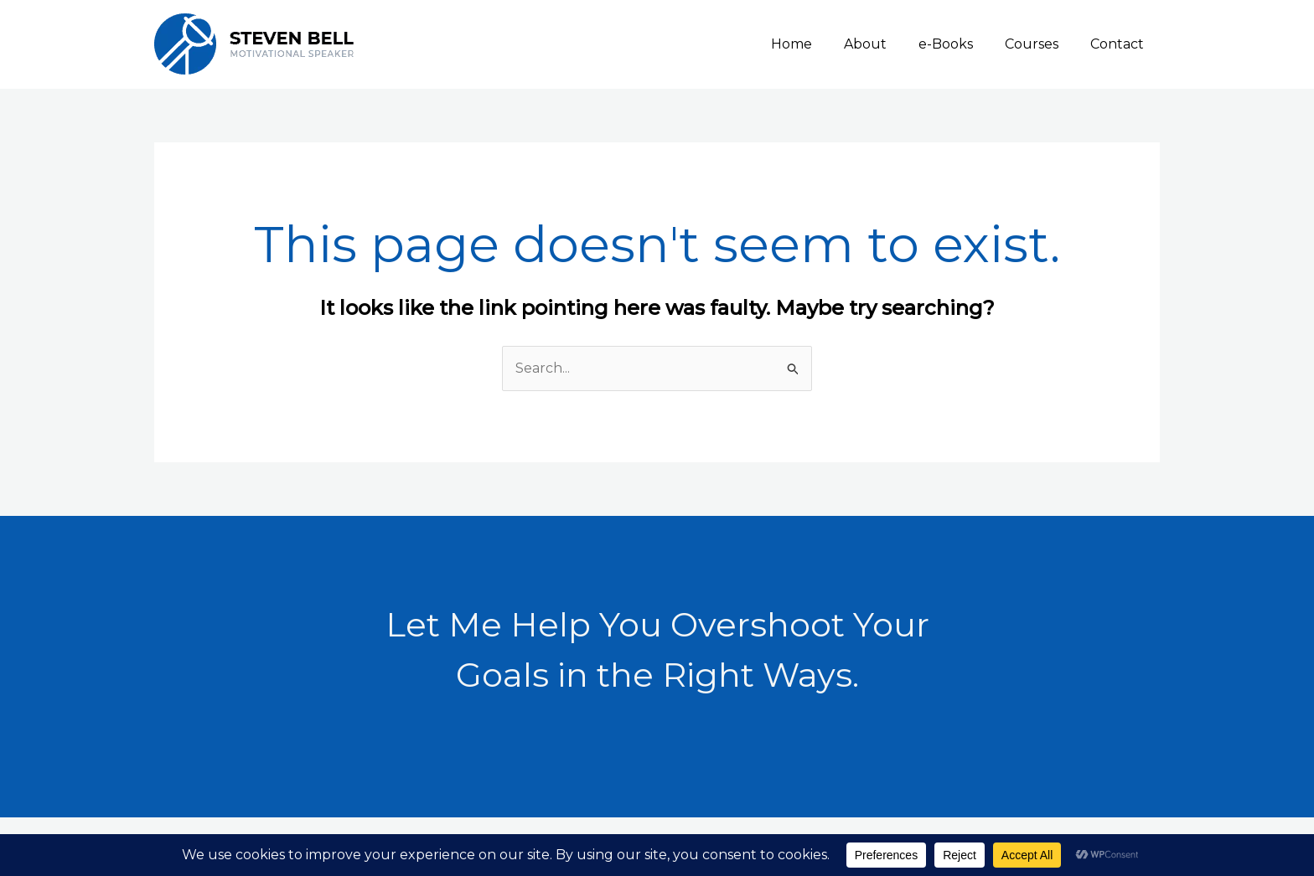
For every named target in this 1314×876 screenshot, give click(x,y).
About (882, 44)
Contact (1119, 44)
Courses (1039, 44)
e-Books (958, 44)
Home (814, 44)
